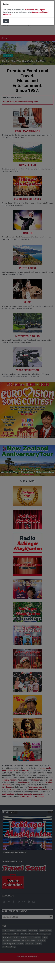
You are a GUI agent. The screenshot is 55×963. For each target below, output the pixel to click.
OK (6, 21)
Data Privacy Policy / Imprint (35, 10)
